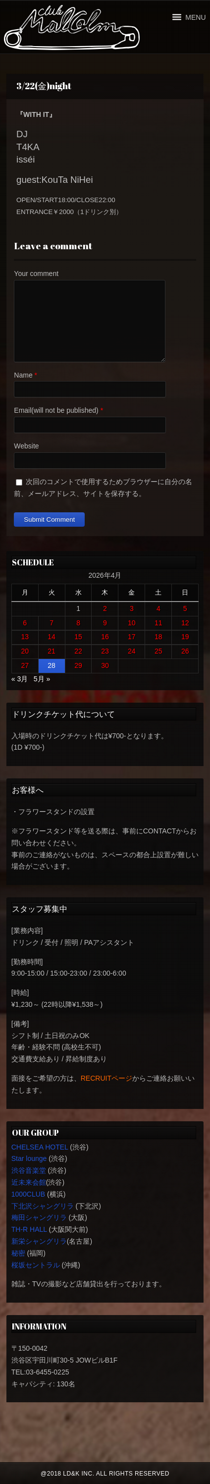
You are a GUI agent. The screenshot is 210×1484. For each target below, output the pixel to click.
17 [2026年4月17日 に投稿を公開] (132, 637)
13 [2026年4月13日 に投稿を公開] (25, 637)
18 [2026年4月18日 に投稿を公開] (158, 637)
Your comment (36, 273)
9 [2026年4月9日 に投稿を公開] (105, 623)
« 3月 (19, 679)
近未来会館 (28, 1182)
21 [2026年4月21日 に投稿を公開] (51, 651)
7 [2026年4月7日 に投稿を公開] (51, 623)
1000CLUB (28, 1194)
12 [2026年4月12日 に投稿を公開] (185, 623)
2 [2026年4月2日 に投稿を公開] (105, 608)
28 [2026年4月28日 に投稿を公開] (51, 665)
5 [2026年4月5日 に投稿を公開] (185, 608)
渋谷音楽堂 (28, 1170)
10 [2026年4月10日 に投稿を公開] (132, 623)
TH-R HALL (29, 1229)
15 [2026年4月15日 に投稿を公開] (78, 637)
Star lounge (29, 1158)
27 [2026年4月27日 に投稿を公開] (25, 665)
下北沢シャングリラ (42, 1206)
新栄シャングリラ (39, 1241)
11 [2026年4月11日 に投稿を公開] (158, 623)
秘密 (18, 1253)
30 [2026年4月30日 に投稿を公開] (105, 665)
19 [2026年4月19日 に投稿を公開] (185, 637)
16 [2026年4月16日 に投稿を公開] (105, 637)
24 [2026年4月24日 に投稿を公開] (132, 651)
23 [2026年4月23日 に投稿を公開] (105, 651)
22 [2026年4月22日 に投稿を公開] (78, 651)
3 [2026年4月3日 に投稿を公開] (132, 608)
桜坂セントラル (35, 1265)
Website (26, 446)
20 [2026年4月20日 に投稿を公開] (25, 651)
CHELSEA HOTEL (39, 1147)
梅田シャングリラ (39, 1217)
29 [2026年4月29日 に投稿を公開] (78, 665)
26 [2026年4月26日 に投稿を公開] (185, 651)
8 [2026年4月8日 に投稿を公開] (78, 623)
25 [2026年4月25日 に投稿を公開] (158, 651)
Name (23, 375)
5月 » (42, 679)
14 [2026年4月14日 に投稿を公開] (51, 637)
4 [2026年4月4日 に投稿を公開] (158, 608)
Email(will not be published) (56, 410)
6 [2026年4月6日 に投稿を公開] (25, 623)
